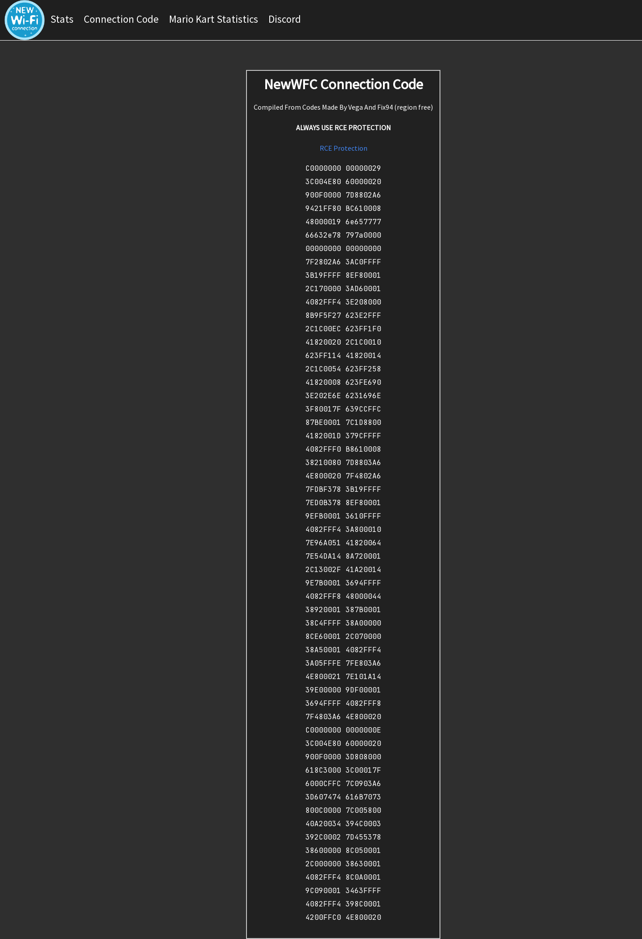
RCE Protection (343, 148)
